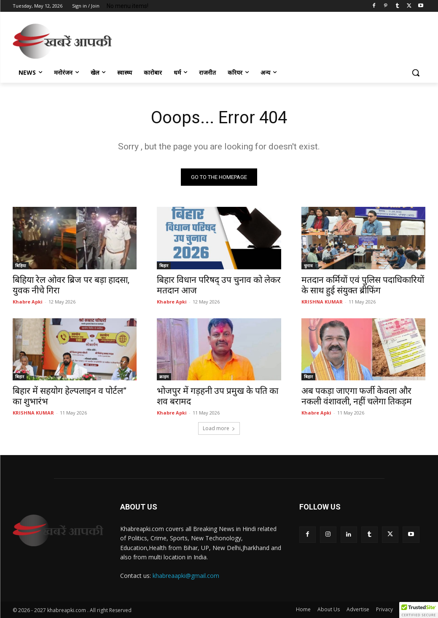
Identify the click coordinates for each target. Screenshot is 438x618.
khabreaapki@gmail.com (186, 576)
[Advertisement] (210, 39)
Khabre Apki (28, 301)
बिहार (163, 265)
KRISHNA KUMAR (322, 301)
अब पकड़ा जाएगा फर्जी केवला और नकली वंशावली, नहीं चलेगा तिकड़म (356, 395)
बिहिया (20, 265)
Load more (219, 428)
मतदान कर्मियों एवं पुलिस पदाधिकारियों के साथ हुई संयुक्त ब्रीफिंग (362, 284)
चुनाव (308, 265)
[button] (416, 72)
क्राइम (164, 376)
